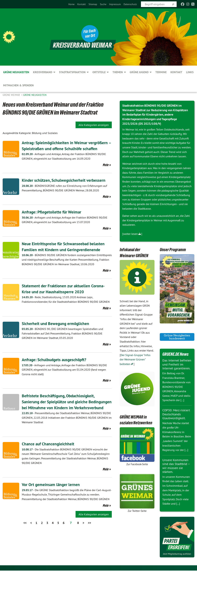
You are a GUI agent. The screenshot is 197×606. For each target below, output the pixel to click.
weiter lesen (130, 233)
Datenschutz (130, 4)
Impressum (115, 4)
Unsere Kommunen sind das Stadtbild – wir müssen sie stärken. (176, 465)
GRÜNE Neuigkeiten (34, 94)
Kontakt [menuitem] (176, 72)
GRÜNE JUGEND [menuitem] (139, 72)
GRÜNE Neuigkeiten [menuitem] (16, 72)
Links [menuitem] (189, 72)
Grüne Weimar (12, 94)
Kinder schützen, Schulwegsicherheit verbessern (64, 180)
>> (89, 529)
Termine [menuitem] (161, 72)
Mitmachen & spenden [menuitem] (18, 85)
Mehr (106, 165)
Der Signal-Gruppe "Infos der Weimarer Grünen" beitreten (135, 359)
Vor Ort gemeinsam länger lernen (51, 490)
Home (71, 4)
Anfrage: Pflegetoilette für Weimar (52, 212)
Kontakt (81, 4)
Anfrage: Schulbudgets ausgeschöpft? (55, 359)
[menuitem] (71, 4)
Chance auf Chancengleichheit (48, 449)
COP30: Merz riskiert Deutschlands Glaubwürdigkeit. (176, 414)
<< (25, 529)
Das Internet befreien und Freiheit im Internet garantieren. (176, 364)
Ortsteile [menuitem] (99, 72)
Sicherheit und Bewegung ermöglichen (56, 323)
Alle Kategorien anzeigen (94, 125)
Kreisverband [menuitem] (42, 72)
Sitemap (93, 4)
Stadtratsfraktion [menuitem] (72, 72)
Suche (103, 4)
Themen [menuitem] (117, 72)
